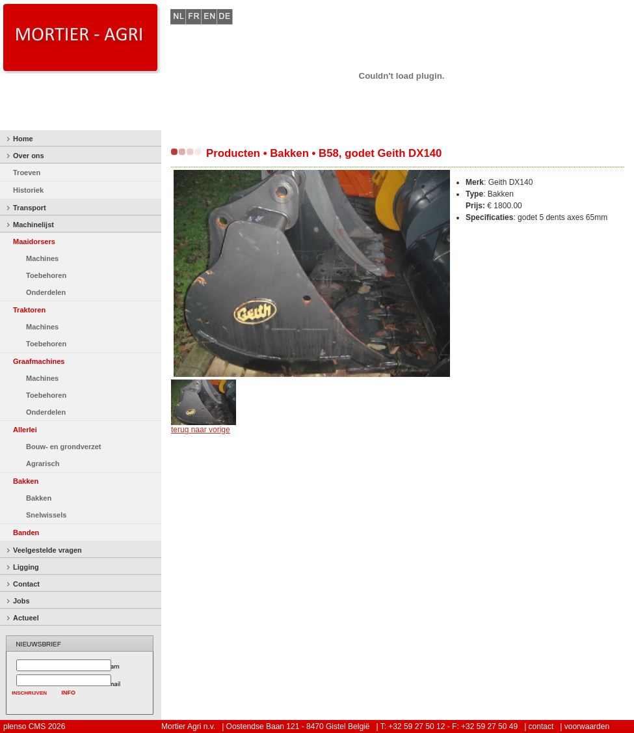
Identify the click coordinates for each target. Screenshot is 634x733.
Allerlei (25, 430)
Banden (26, 532)
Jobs (21, 601)
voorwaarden (586, 726)
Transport (29, 208)
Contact (26, 584)
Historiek (28, 190)
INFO (69, 692)
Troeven (26, 172)
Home (23, 139)
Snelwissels (46, 515)
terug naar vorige (200, 429)
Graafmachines (38, 361)
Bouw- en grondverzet (63, 446)
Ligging (26, 567)
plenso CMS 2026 (34, 726)
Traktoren (29, 310)
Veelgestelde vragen (47, 550)
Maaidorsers (34, 241)
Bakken (25, 481)
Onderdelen (46, 292)
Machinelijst (33, 224)
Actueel (26, 618)
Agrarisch (42, 463)
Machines (42, 258)
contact (541, 726)
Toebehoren (46, 275)
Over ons (28, 155)
